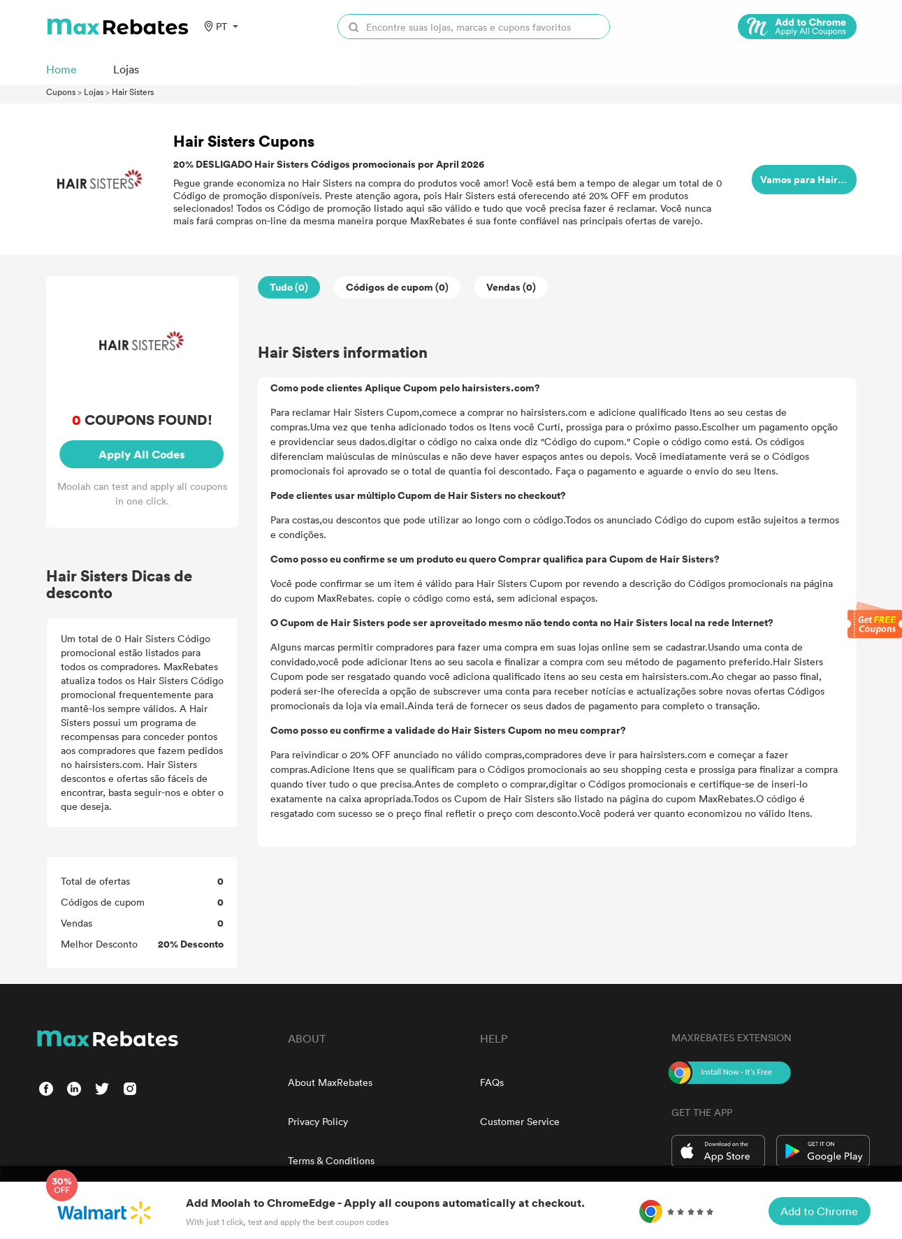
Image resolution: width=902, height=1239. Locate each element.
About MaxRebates (330, 1082)
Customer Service (520, 1121)
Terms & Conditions (331, 1160)
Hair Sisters (133, 91)
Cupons (60, 91)
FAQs (492, 1082)
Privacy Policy (318, 1121)
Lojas (93, 91)
